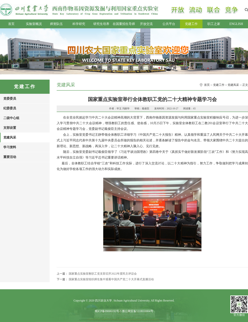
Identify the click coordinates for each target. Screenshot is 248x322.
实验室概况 (34, 24)
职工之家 (213, 24)
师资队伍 (56, 24)
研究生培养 (101, 24)
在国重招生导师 (124, 24)
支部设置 (9, 128)
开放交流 (146, 24)
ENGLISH (236, 24)
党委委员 (9, 98)
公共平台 (168, 24)
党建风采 (9, 137)
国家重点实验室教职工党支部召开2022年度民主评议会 (103, 273)
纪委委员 (9, 108)
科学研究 (78, 24)
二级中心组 (11, 118)
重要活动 (9, 157)
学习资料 (9, 147)
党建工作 (191, 24)
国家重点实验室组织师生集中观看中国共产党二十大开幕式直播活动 (111, 279)
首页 (11, 24)
